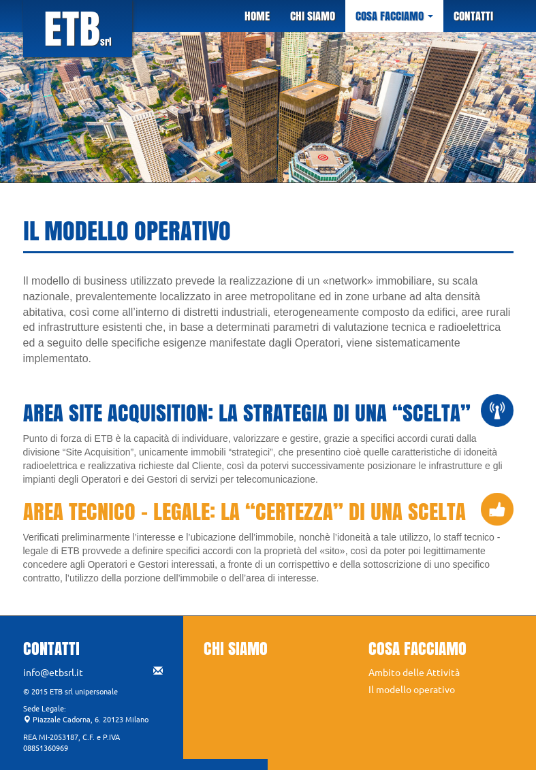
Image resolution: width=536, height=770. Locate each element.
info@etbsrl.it (93, 672)
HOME (257, 16)
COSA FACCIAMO (394, 16)
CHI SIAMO (312, 16)
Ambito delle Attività (414, 672)
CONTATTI (473, 16)
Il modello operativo (411, 689)
